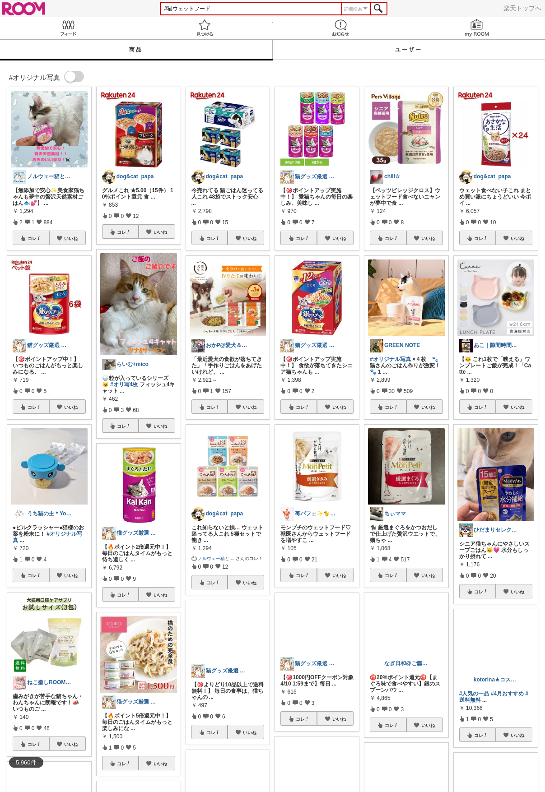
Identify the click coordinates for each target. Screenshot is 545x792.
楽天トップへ (522, 8)
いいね (71, 238)
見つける (204, 28)
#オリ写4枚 (124, 384)
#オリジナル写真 (390, 359)
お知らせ (341, 28)
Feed (68, 28)
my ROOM (477, 28)
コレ (34, 238)
